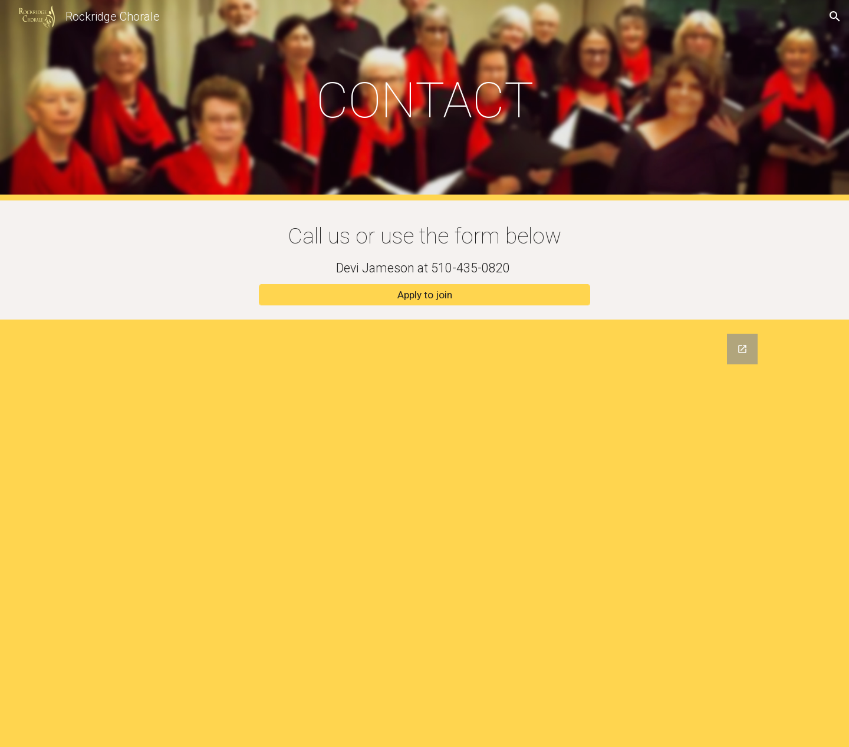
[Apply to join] (424, 295)
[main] (424, 100)
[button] (835, 16)
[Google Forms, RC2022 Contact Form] (424, 533)
